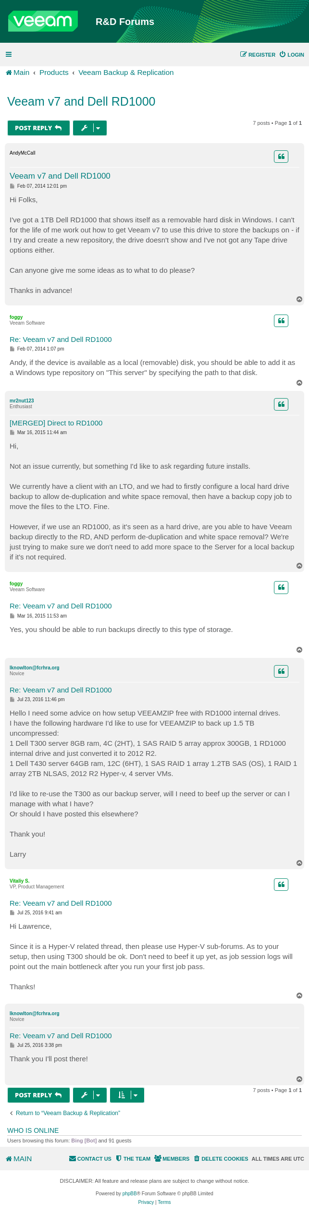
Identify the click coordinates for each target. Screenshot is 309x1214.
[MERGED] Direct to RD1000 (56, 423)
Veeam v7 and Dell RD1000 (81, 101)
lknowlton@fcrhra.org (35, 667)
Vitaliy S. (20, 881)
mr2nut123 (22, 400)
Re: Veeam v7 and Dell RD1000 (61, 339)
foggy (16, 317)
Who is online (33, 1130)
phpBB (130, 1193)
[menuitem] (291, 55)
